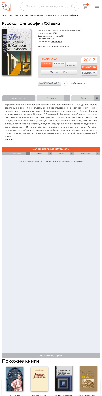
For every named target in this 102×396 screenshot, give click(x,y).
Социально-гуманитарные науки (40, 15)
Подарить (89, 73)
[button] (97, 6)
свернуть (10, 140)
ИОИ (54, 33)
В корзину (89, 67)
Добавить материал (51, 356)
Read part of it (49, 83)
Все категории (10, 15)
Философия (69, 15)
